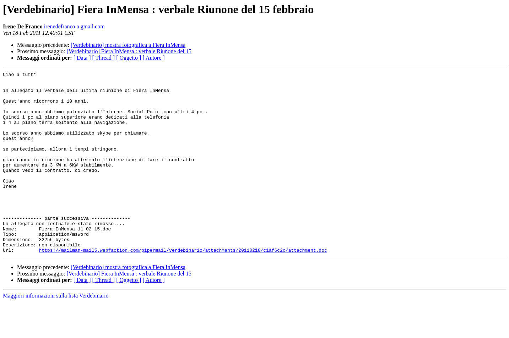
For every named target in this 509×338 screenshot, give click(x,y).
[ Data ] (82, 58)
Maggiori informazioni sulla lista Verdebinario (55, 332)
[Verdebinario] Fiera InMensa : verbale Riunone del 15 (129, 51)
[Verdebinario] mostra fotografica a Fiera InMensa (128, 45)
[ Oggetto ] (128, 58)
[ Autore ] (153, 58)
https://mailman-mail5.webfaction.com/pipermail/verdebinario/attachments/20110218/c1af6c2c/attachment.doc (183, 286)
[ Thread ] (103, 58)
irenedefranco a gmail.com (74, 26)
